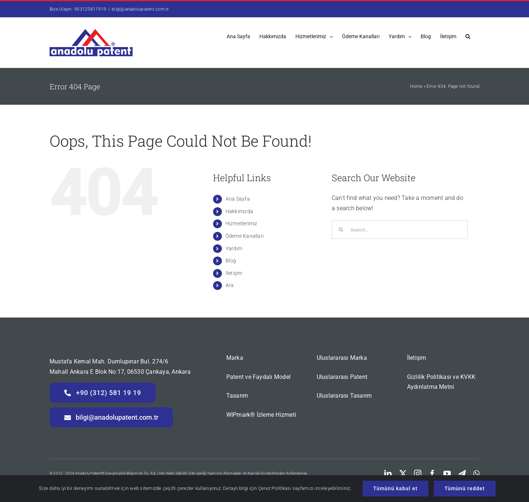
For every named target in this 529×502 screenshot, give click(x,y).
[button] (467, 36)
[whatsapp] (476, 473)
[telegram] (462, 473)
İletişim (234, 273)
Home (416, 86)
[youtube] (447, 473)
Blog (231, 260)
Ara (230, 285)
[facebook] (432, 473)
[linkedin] (388, 473)
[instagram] (417, 473)
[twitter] (403, 473)
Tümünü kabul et (395, 488)
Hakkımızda (239, 211)
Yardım (234, 248)
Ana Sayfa (238, 199)
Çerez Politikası (274, 488)
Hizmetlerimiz (242, 223)
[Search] (341, 229)
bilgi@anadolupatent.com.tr (140, 9)
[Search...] (400, 229)
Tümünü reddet (465, 488)
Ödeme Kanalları (245, 236)
